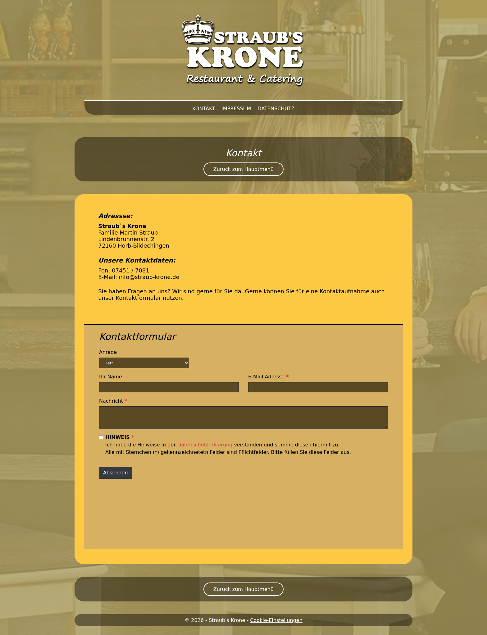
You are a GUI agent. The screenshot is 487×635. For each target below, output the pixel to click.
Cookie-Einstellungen (276, 620)
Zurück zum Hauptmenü (243, 169)
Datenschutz (275, 109)
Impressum (236, 109)
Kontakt (203, 109)
